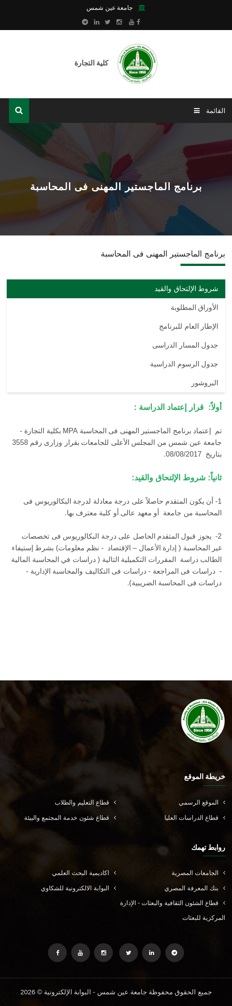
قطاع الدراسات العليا (194, 817)
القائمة (209, 110)
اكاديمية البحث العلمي (84, 872)
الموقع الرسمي (202, 802)
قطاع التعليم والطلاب (85, 802)
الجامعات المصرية (198, 872)
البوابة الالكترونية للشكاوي (78, 888)
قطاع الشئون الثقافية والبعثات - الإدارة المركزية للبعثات (172, 910)
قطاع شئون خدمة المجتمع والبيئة (70, 817)
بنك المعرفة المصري (194, 888)
